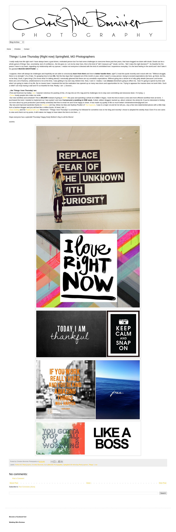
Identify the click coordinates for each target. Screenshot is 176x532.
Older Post (162, 483)
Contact (26, 49)
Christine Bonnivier (37, 464)
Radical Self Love (33, 110)
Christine (17, 49)
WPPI (65, 98)
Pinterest (45, 105)
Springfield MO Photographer (53, 464)
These (12, 95)
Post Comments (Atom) (27, 487)
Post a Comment (18, 478)
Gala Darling (14, 110)
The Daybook (90, 105)
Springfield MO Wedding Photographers (75, 464)
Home (9, 49)
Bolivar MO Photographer (23, 464)
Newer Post (14, 483)
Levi (33, 93)
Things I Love (93, 464)
